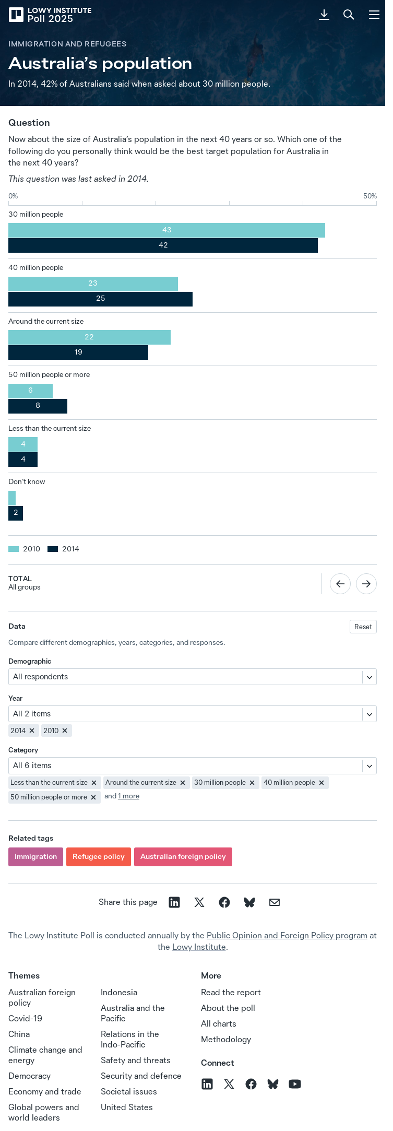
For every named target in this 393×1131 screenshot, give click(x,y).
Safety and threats (136, 1060)
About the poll (228, 1008)
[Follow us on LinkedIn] (207, 1084)
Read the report (231, 992)
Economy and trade (44, 1091)
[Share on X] (199, 902)
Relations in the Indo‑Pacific (130, 1039)
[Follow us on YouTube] (294, 1084)
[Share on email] (274, 902)
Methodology (226, 1039)
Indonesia (119, 992)
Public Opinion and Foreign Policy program (287, 935)
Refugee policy (99, 856)
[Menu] (374, 14)
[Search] (349, 14)
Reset (363, 626)
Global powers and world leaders (43, 1112)
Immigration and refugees (67, 44)
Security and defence (141, 1075)
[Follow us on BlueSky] (273, 1084)
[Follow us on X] (229, 1084)
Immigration (36, 856)
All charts (218, 1023)
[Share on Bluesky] (249, 902)
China (19, 1034)
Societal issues (129, 1091)
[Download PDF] (324, 14)
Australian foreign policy (183, 856)
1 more (128, 795)
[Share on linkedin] (174, 902)
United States (127, 1107)
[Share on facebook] (224, 902)
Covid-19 (25, 1018)
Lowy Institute (199, 946)
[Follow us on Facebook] (251, 1084)
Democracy (29, 1075)
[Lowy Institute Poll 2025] (49, 14)
